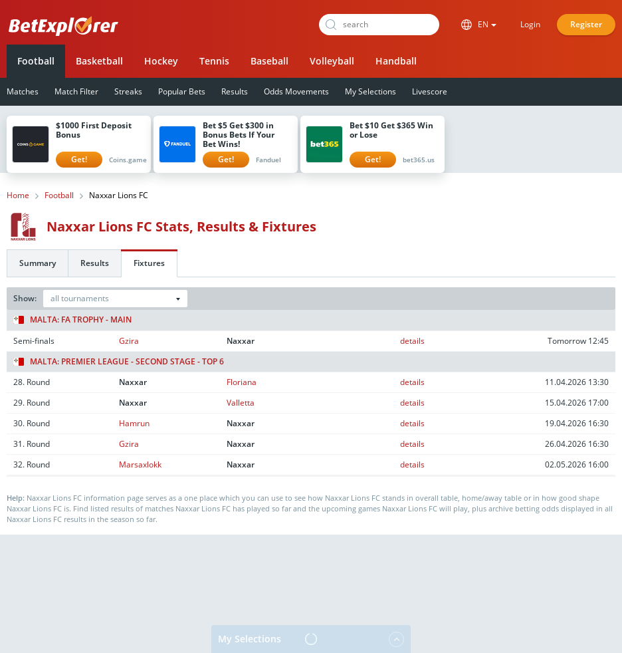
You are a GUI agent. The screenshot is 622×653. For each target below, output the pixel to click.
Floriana (242, 382)
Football (35, 61)
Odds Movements (296, 91)
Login (530, 24)
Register (586, 24)
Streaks (128, 91)
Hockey (161, 61)
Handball (396, 61)
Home (18, 195)
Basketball (99, 61)
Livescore (429, 91)
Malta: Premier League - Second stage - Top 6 (118, 361)
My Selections (370, 91)
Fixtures (149, 263)
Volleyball (332, 61)
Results (234, 91)
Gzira (129, 340)
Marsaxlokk (140, 464)
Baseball (269, 61)
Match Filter (76, 91)
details (412, 340)
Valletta (241, 402)
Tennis (214, 61)
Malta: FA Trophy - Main (72, 320)
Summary (37, 263)
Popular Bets (181, 91)
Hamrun (134, 423)
